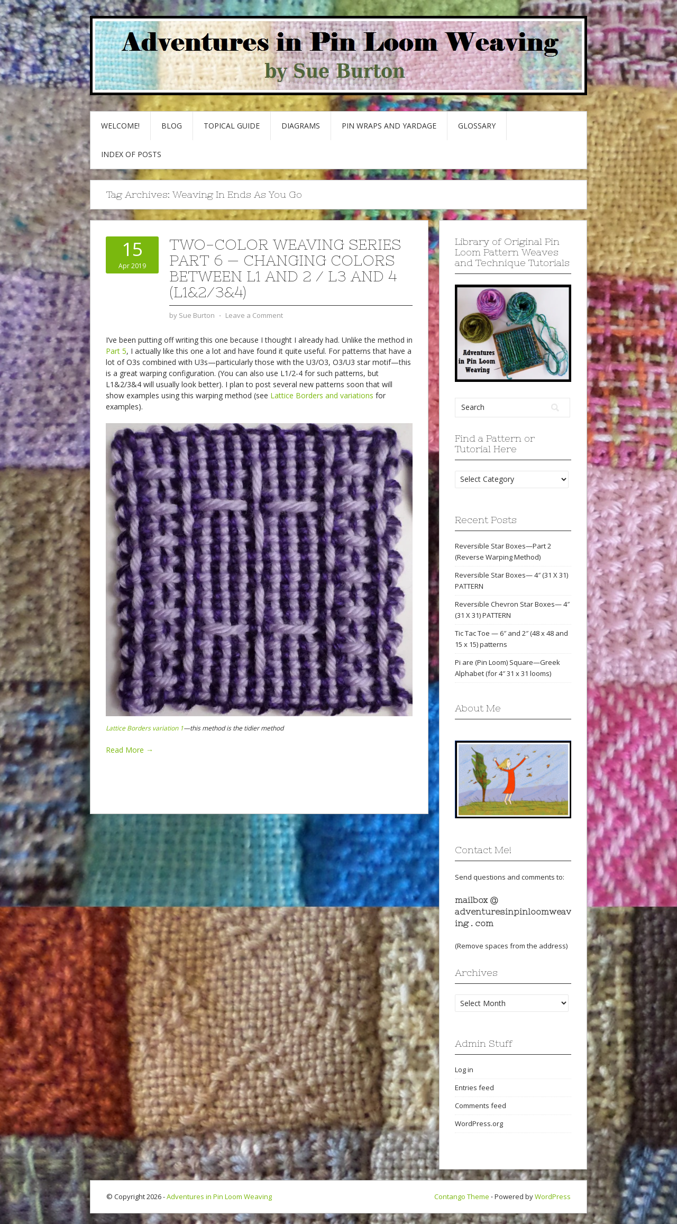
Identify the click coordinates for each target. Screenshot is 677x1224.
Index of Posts (131, 154)
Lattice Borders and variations (321, 395)
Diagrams (300, 126)
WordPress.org (479, 1123)
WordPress (553, 1196)
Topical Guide (232, 126)
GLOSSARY (477, 126)
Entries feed (474, 1087)
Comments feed (480, 1105)
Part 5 (116, 351)
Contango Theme (461, 1196)
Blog (171, 126)
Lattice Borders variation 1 (145, 728)
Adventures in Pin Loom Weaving (219, 1196)
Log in (464, 1069)
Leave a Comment (254, 315)
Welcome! (120, 126)
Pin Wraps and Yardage (389, 126)
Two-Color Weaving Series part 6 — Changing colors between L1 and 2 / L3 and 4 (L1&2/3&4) (285, 268)
